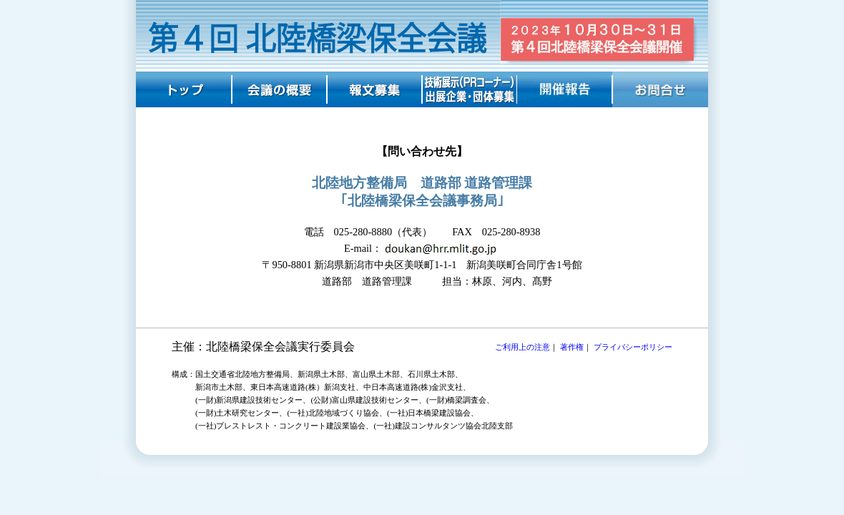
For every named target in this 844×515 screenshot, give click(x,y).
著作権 (572, 347)
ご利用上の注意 (522, 347)
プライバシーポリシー (633, 347)
